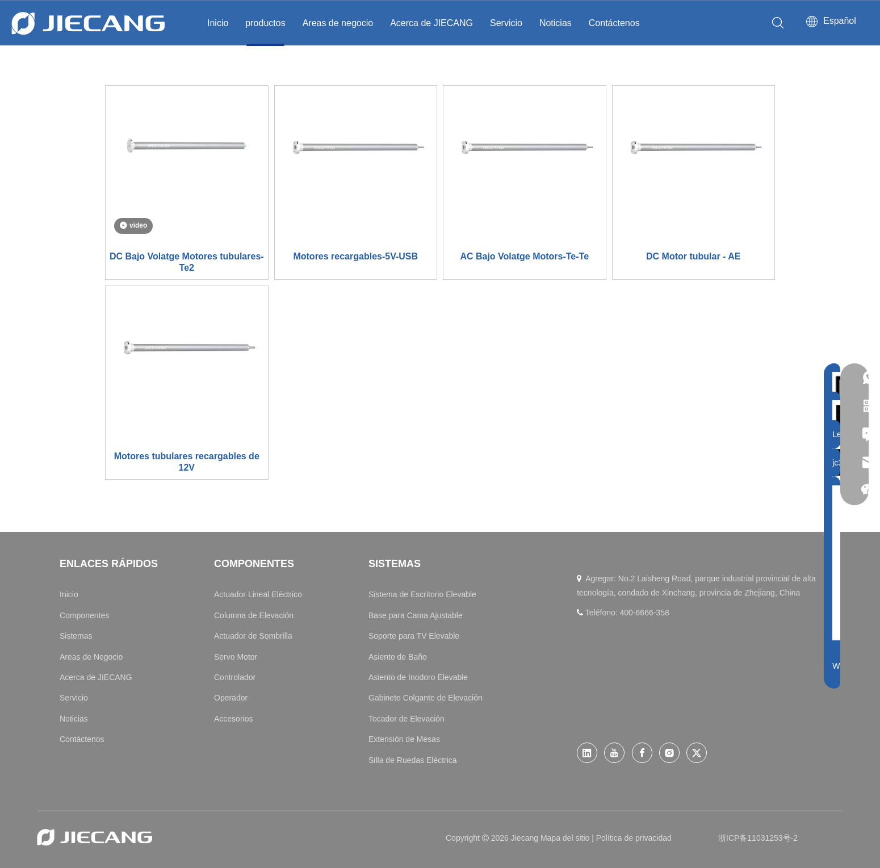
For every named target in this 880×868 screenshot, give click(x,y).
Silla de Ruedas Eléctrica (412, 760)
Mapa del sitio (566, 837)
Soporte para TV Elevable (413, 635)
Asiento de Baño (397, 656)
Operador (231, 697)
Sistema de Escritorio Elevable (422, 594)
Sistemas (76, 635)
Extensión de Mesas (404, 739)
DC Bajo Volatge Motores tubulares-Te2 (187, 261)
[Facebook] (642, 753)
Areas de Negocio (91, 656)
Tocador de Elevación (406, 718)
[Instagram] (669, 753)
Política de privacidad (634, 837)
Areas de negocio (338, 23)
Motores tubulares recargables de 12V (186, 461)
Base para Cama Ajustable (415, 615)
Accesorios (233, 718)
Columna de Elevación (254, 615)
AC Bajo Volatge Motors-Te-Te (524, 256)
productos (265, 23)
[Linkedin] (587, 753)
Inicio (217, 23)
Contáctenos (614, 23)
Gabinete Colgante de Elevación (425, 697)
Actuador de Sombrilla (253, 635)
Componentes (84, 615)
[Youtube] (614, 753)
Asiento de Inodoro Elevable (418, 677)
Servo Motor (235, 656)
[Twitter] (696, 753)
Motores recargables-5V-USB (355, 256)
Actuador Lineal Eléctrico (258, 594)
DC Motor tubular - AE (693, 256)
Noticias (555, 23)
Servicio (506, 23)
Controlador (234, 677)
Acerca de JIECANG (431, 23)
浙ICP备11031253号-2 (758, 837)
